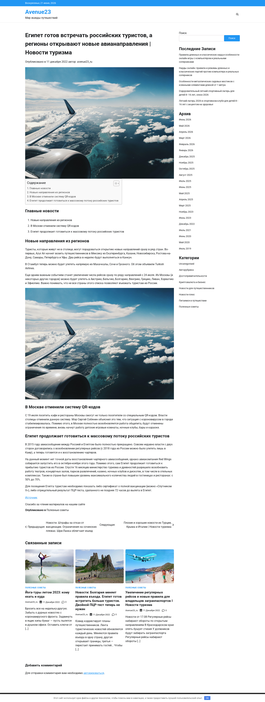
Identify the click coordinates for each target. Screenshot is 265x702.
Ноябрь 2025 (186, 162)
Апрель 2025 (186, 199)
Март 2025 (185, 205)
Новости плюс (187, 294)
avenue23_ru (84, 61)
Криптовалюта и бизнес (192, 282)
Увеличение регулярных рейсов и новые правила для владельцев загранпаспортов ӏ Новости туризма (149, 598)
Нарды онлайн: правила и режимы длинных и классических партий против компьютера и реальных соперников (209, 72)
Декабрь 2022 (187, 224)
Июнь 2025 (185, 187)
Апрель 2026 (186, 132)
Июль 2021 (185, 230)
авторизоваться (93, 673)
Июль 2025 (185, 181)
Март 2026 (185, 138)
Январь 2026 (186, 150)
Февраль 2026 (187, 144)
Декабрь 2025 (187, 156)
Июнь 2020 (185, 236)
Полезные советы (57, 510)
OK (207, 698)
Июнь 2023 (185, 217)
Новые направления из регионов (50, 192)
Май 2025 (184, 193)
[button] (114, 183)
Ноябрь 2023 (186, 211)
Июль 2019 (185, 248)
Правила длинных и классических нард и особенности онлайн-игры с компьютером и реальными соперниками (209, 58)
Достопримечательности (193, 276)
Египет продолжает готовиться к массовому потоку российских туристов (74, 200)
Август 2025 (185, 175)
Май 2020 (184, 242)
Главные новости (40, 188)
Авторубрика (186, 270)
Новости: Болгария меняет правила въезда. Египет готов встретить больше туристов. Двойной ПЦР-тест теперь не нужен (98, 600)
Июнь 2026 (185, 119)
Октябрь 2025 (187, 168)
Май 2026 (184, 125)
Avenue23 (38, 12)
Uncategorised (186, 263)
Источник (31, 497)
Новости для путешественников (196, 288)
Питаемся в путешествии (193, 300)
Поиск (183, 33)
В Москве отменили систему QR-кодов (53, 196)
